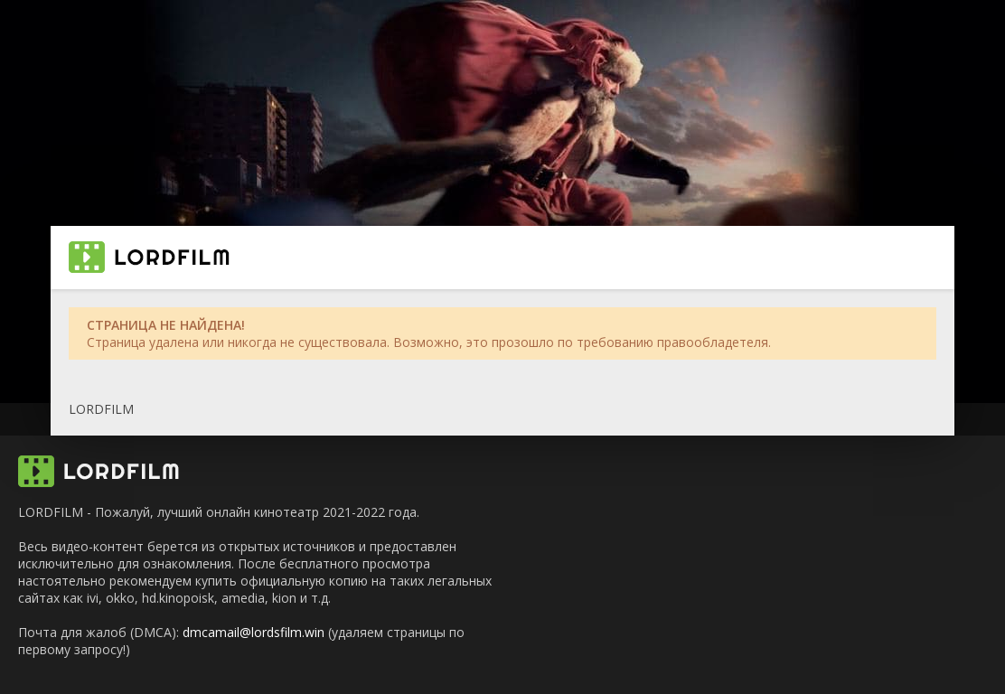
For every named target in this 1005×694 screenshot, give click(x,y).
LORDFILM (101, 408)
